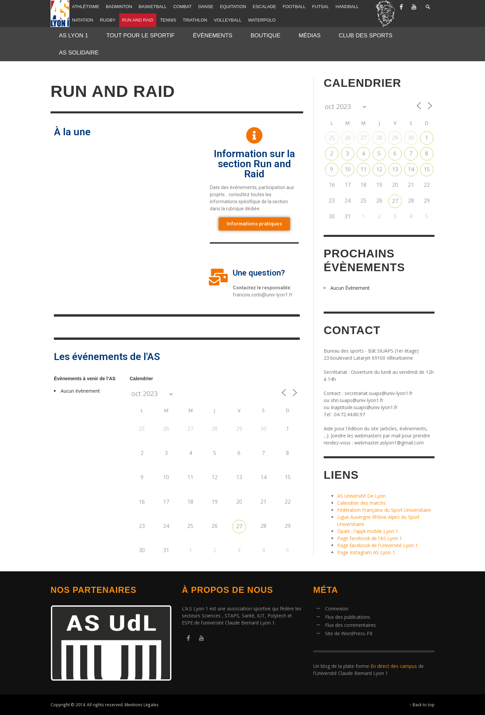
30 (411, 137)
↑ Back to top (422, 704)
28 (379, 137)
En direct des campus (393, 666)
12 (379, 169)
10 (348, 169)
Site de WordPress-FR (349, 633)
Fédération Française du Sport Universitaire (384, 510)
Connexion (336, 608)
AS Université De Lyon (361, 496)
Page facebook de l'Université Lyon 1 (377, 545)
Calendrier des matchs (361, 503)
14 (411, 169)
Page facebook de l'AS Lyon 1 (369, 538)
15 (427, 169)
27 (239, 526)
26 (348, 137)
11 (363, 169)
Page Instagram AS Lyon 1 (366, 552)
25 (332, 137)
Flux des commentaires (350, 625)
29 (395, 137)
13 (395, 169)
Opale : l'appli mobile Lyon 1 (367, 531)
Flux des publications (347, 617)
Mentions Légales (142, 704)
